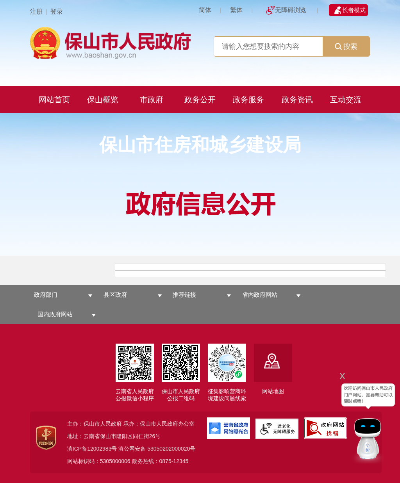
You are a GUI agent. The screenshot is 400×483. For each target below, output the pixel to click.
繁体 (236, 10)
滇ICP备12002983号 (92, 449)
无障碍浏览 (290, 10)
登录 (56, 11)
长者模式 (354, 10)
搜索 (346, 46)
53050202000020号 (171, 449)
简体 (205, 10)
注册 (36, 11)
